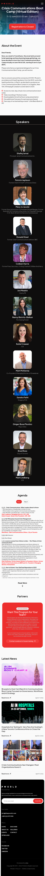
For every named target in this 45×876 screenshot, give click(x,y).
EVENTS (4, 832)
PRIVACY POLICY (15, 869)
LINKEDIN (5, 851)
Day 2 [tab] (26, 502)
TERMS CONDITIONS (28, 869)
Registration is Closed (23, 26)
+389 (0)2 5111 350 (7, 816)
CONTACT (13, 832)
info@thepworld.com (9, 813)
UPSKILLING (5, 835)
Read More (22, 584)
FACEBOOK (5, 846)
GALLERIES (13, 829)
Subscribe (38, 801)
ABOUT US (5, 829)
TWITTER (5, 848)
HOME (4, 827)
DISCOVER (13, 827)
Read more (6, 698)
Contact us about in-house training (22, 641)
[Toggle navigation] (42, 3)
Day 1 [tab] (19, 502)
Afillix (26, 863)
